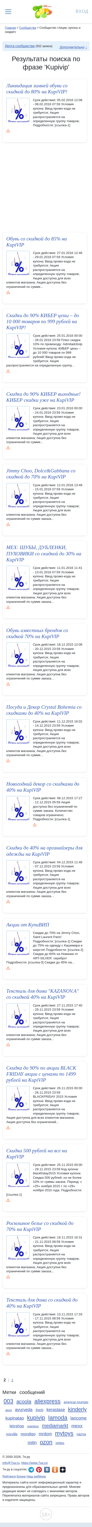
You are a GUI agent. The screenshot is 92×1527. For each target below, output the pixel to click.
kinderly (77, 1409)
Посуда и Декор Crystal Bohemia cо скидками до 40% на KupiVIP (44, 710)
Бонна (21, 1476)
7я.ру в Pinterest (39, 1470)
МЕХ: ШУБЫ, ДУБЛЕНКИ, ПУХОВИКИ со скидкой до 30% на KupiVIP (43, 553)
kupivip (36, 1417)
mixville (11, 1434)
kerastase (55, 1409)
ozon (46, 1442)
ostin (32, 1442)
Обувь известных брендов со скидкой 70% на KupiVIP (37, 633)
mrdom (45, 1433)
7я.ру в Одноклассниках (55, 1470)
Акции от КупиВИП (27, 925)
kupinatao (15, 1418)
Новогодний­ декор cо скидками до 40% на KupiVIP (42, 787)
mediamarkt (55, 1425)
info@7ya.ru (10, 1463)
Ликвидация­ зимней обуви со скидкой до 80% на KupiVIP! (37, 89)
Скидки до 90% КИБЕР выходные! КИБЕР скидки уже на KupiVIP (43, 397)
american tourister (76, 1402)
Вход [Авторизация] (82, 11)
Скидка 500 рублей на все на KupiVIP (36, 1158)
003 (8, 1401)
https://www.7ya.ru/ (34, 1463)
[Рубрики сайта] (8, 11)
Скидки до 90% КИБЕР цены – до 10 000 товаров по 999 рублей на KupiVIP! (42, 321)
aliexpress (47, 1401)
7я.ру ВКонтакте (47, 1470)
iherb (39, 1410)
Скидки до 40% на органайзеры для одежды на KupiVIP (44, 851)
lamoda (57, 1417)
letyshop (16, 1426)
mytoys (64, 1433)
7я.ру (63, 1470)
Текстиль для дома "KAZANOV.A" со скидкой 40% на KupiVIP (42, 998)
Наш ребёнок (36, 1476)
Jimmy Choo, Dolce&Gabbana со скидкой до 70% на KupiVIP (40, 474)
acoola (23, 1401)
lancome (78, 1418)
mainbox (33, 1426)
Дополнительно (72, 47)
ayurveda (23, 1409)
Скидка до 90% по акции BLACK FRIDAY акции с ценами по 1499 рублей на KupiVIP (41, 1078)
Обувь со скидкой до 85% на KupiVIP (36, 242)
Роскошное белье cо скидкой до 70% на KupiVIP (39, 1230)
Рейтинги (9, 1476)
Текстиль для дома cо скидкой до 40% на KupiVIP (41, 1307)
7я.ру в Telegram (31, 1470)
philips (59, 1443)
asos (8, 1410)
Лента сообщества (20, 46)
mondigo (28, 1434)
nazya (81, 1434)
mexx (77, 1425)
